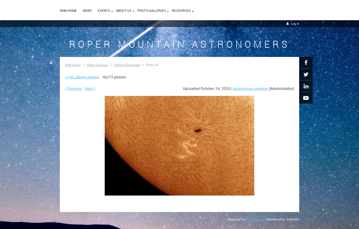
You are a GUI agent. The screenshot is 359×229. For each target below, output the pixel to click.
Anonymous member (250, 88)
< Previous (73, 88)
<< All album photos (82, 76)
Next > (90, 88)
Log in (295, 23)
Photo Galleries (97, 65)
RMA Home (73, 65)
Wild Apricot (255, 219)
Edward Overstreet (127, 65)
